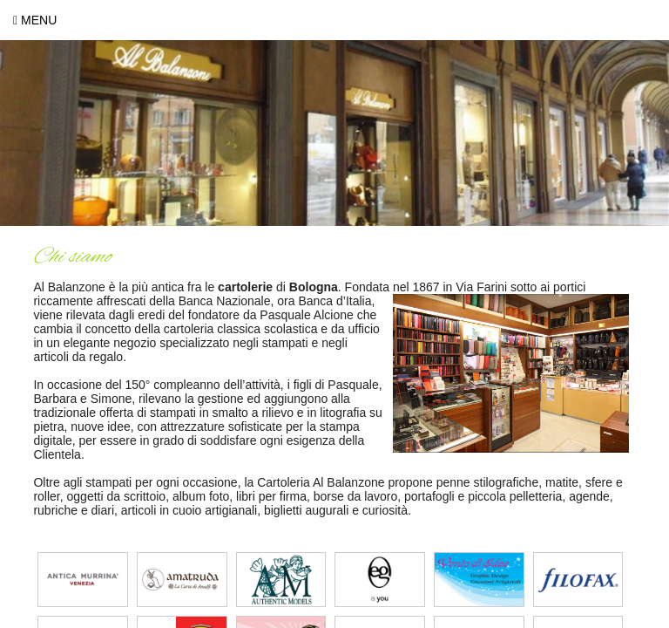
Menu (35, 20)
